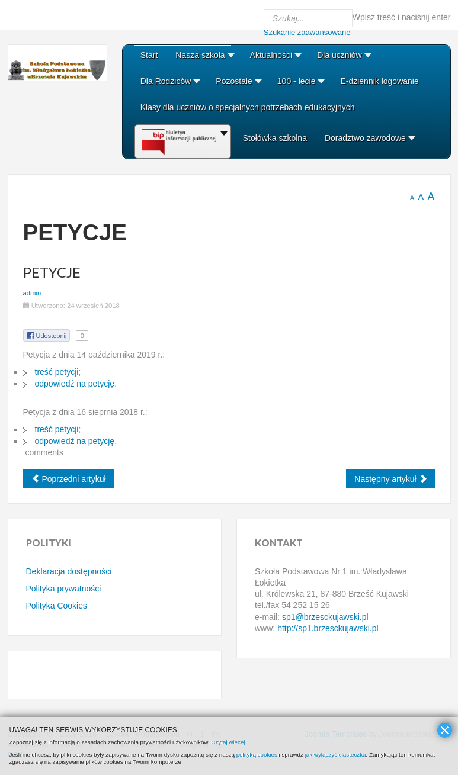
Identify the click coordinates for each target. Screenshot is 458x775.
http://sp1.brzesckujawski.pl (327, 628)
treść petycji (57, 372)
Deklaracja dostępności (69, 571)
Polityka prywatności (63, 588)
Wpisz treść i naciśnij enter (402, 17)
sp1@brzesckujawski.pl (325, 617)
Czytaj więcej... (230, 742)
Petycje (52, 272)
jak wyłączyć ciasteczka (335, 754)
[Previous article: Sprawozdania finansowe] (68, 478)
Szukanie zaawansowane (307, 32)
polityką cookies (256, 754)
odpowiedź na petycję (75, 383)
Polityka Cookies (57, 605)
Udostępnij (47, 336)
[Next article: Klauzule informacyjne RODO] (390, 478)
